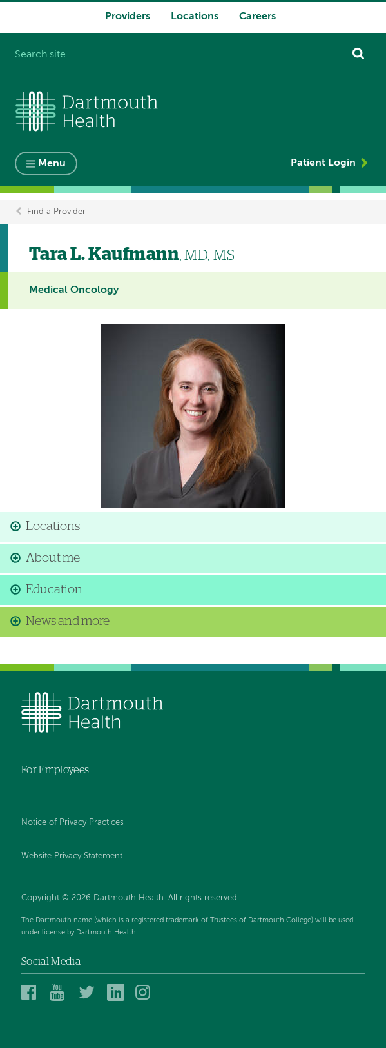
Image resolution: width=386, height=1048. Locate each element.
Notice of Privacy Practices (72, 822)
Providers (127, 17)
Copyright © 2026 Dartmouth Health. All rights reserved (129, 898)
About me (53, 558)
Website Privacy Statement (71, 856)
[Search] (358, 55)
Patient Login (323, 163)
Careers (257, 17)
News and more (68, 621)
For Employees (55, 770)
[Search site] (180, 55)
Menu (52, 164)
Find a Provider (56, 212)
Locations (194, 17)
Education (54, 590)
